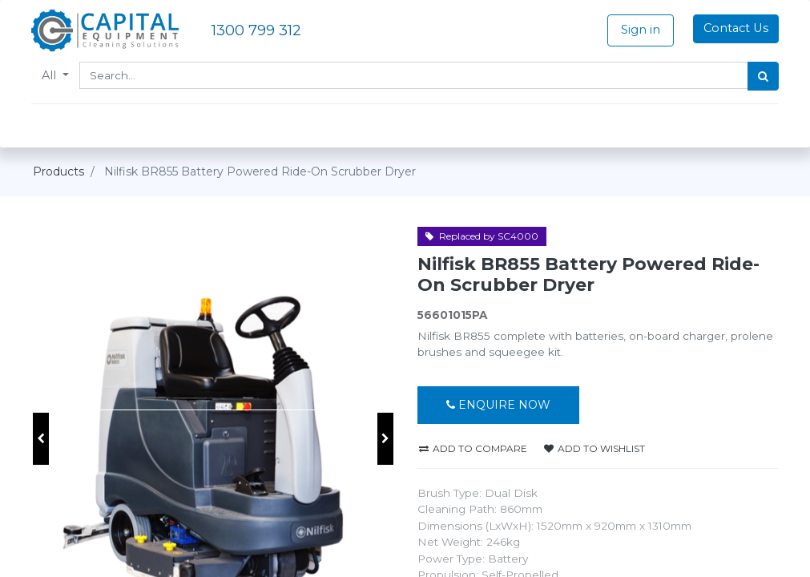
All (52, 75)
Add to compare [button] (473, 448)
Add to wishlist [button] (594, 448)
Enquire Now (498, 404)
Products (58, 171)
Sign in (639, 29)
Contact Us (734, 28)
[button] (41, 439)
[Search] (762, 76)
